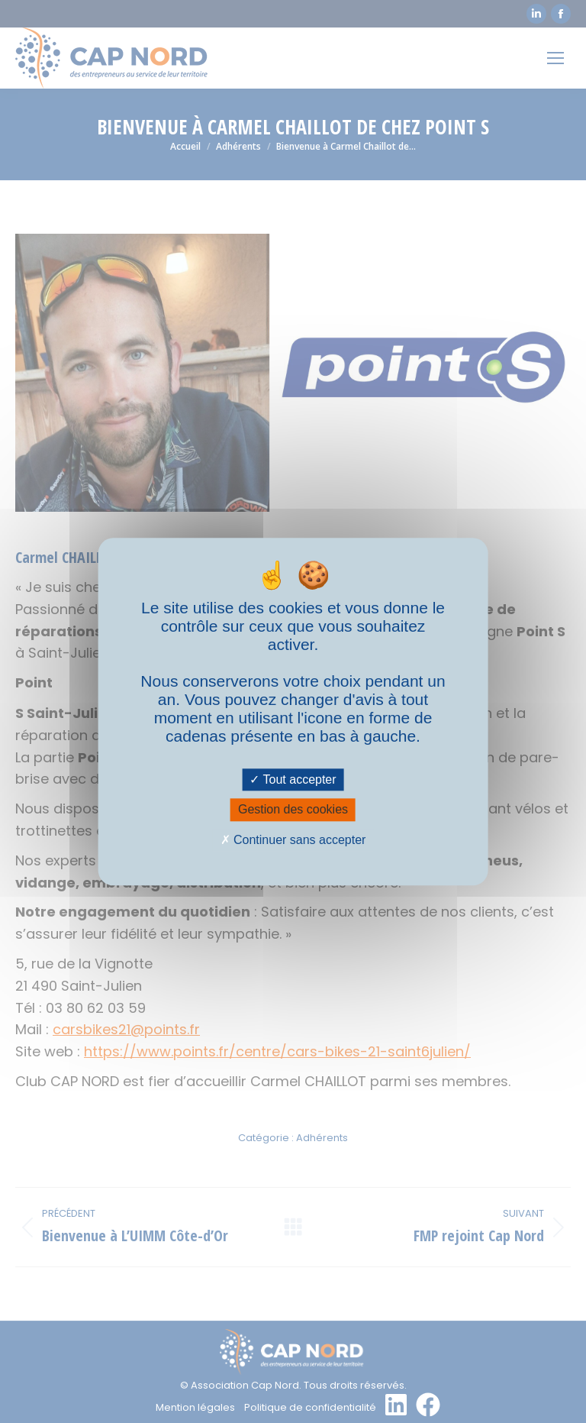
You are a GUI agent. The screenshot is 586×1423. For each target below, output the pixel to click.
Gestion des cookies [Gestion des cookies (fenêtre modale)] (293, 810)
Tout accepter (293, 780)
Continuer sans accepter (293, 839)
